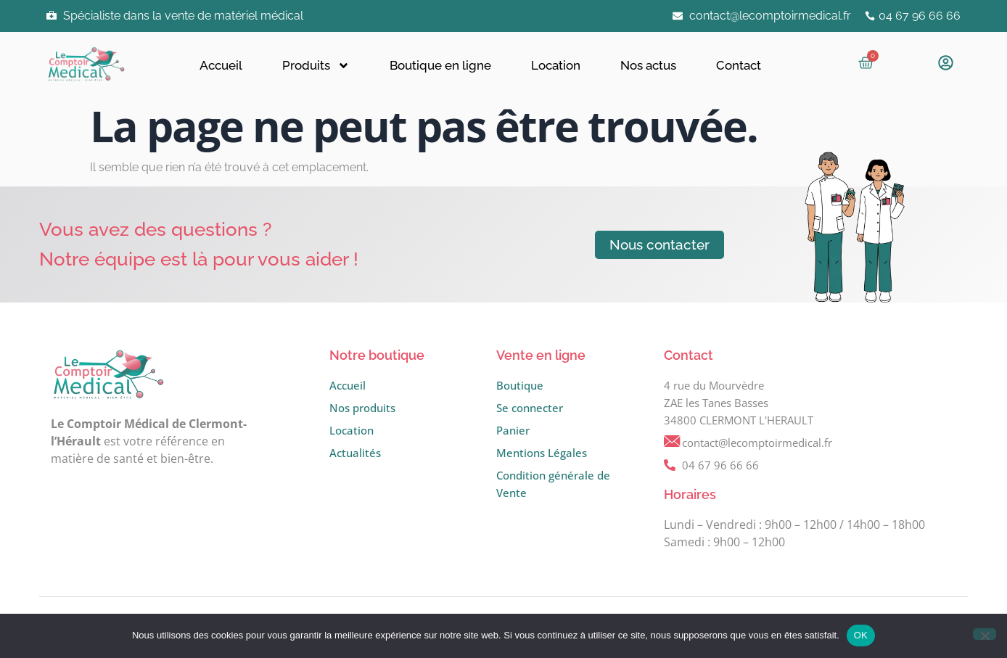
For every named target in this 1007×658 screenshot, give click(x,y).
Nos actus (648, 65)
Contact (738, 65)
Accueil (221, 65)
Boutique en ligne (440, 65)
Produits (316, 65)
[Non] (984, 634)
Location (555, 65)
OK (861, 635)
